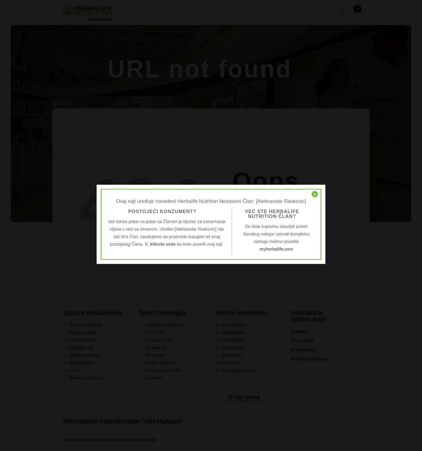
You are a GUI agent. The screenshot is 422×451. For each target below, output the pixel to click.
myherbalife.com (276, 249)
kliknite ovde (163, 244)
